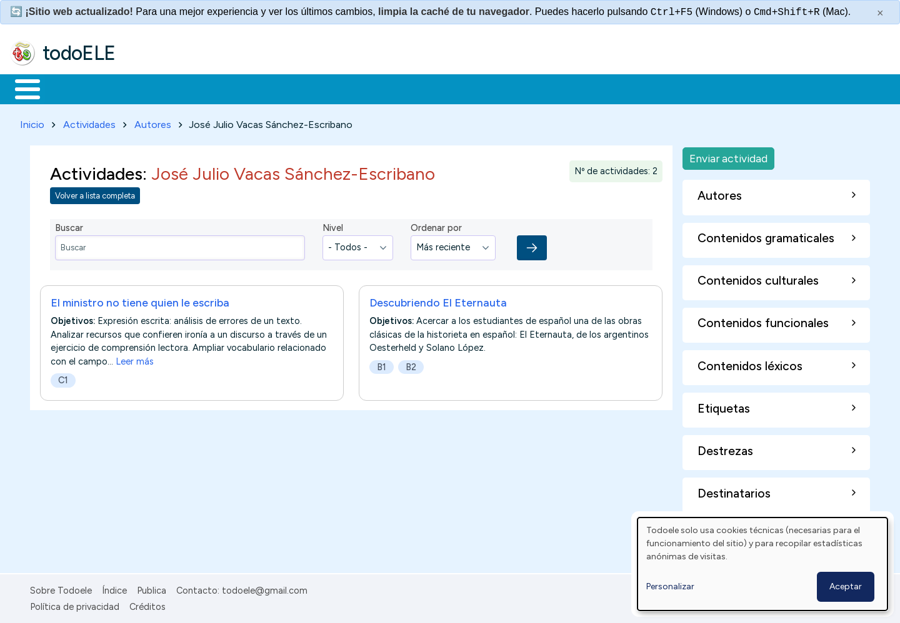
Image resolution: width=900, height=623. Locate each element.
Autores (152, 122)
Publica (151, 588)
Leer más (135, 359)
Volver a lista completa (95, 194)
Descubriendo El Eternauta (438, 300)
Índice (114, 588)
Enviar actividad (728, 155)
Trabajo (225, 88)
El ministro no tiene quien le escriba (140, 300)
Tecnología (373, 88)
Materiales (70, 88)
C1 (63, 377)
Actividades (89, 122)
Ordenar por (436, 226)
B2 (411, 364)
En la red (295, 88)
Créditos (147, 604)
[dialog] (763, 564)
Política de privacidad (74, 604)
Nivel (332, 226)
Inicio (21, 88)
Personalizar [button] (670, 586)
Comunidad (457, 88)
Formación (151, 88)
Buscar (513, 88)
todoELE (79, 53)
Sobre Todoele (61, 588)
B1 (381, 364)
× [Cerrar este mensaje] (880, 13)
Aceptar (845, 586)
